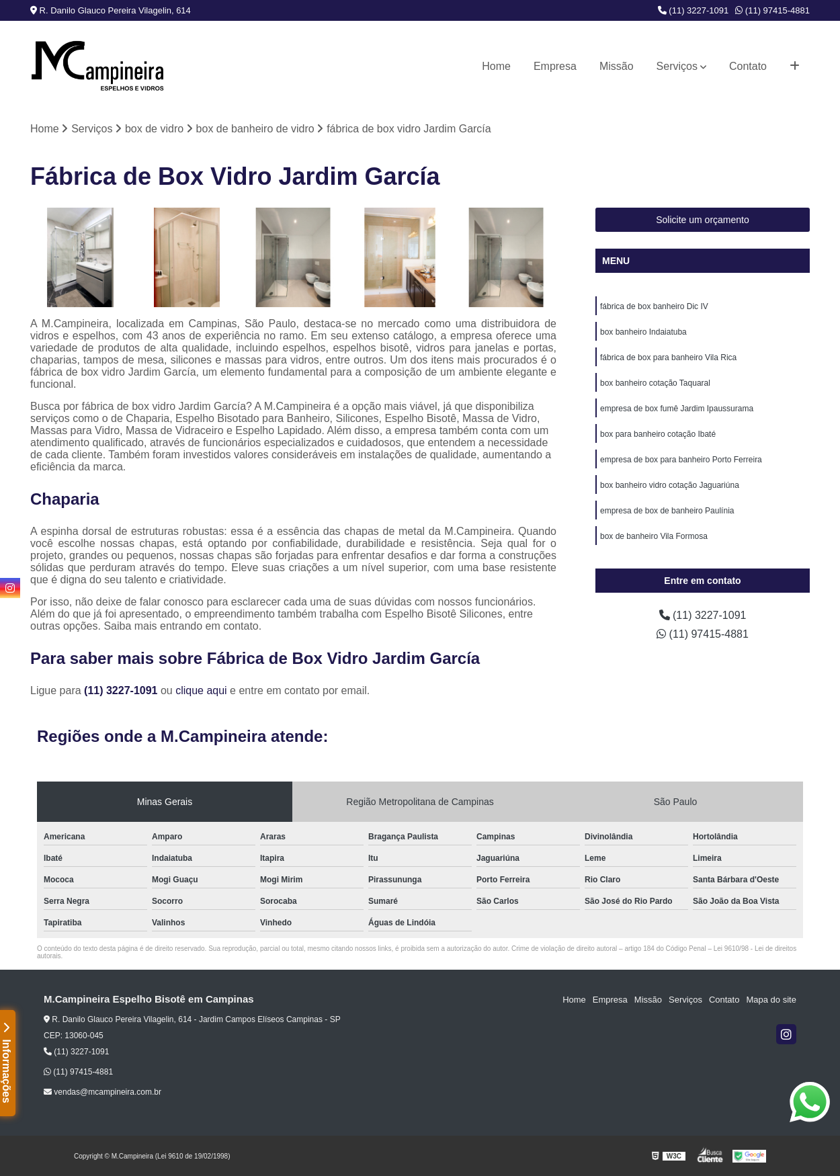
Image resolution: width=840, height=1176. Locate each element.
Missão (616, 66)
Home (496, 66)
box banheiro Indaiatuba (643, 332)
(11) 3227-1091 (693, 10)
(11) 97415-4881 (772, 10)
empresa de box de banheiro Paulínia (667, 510)
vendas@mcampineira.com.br (102, 1092)
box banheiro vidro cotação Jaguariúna (669, 485)
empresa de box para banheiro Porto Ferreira (681, 459)
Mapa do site (771, 1000)
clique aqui (201, 690)
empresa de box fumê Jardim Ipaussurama (676, 408)
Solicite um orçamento (702, 219)
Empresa (555, 66)
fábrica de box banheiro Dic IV (654, 306)
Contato (748, 66)
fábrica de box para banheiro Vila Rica (668, 357)
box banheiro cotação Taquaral (655, 383)
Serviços (677, 66)
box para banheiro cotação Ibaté (658, 434)
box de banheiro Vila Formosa (654, 536)
